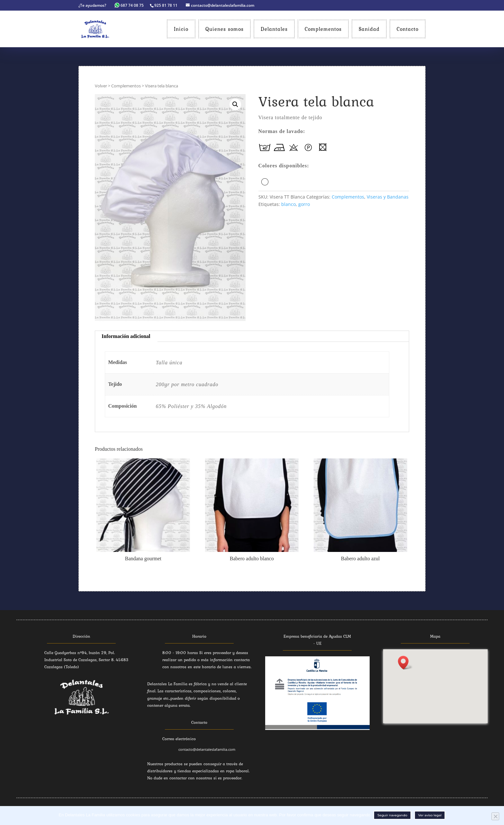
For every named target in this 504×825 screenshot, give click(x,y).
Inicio (181, 29)
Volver (101, 86)
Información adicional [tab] (126, 336)
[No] (495, 816)
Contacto (408, 29)
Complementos (323, 29)
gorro (304, 204)
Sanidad (369, 29)
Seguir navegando (392, 815)
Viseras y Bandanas (388, 197)
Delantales (274, 29)
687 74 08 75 (129, 5)
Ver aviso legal (429, 815)
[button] (405, 663)
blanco (288, 204)
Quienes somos (224, 29)
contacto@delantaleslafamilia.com (206, 749)
